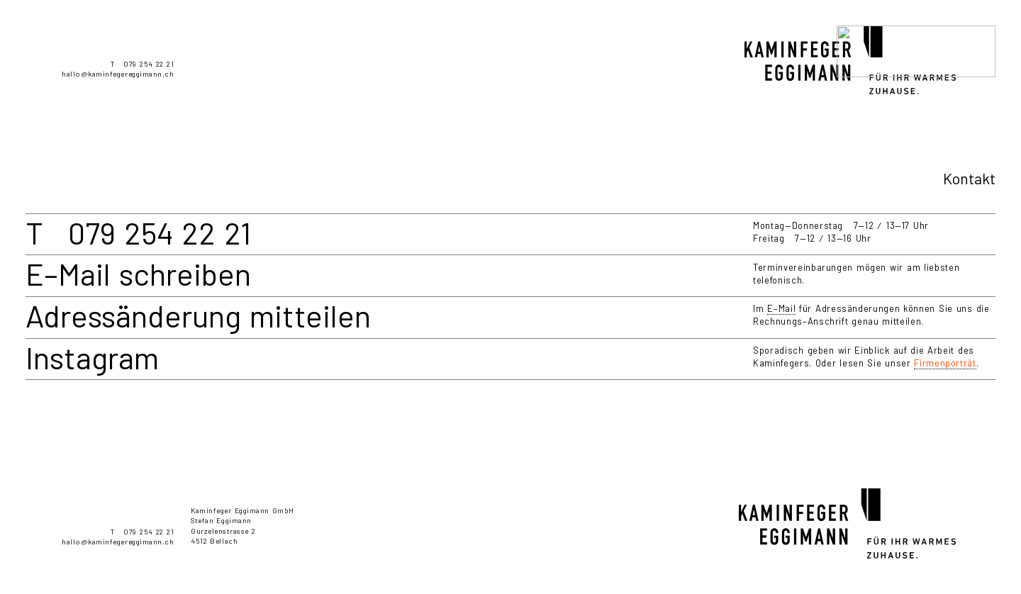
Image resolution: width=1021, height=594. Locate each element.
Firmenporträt (945, 363)
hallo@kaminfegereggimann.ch (118, 73)
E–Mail (781, 308)
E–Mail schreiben (138, 273)
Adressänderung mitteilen (198, 315)
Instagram (92, 357)
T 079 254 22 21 (142, 64)
